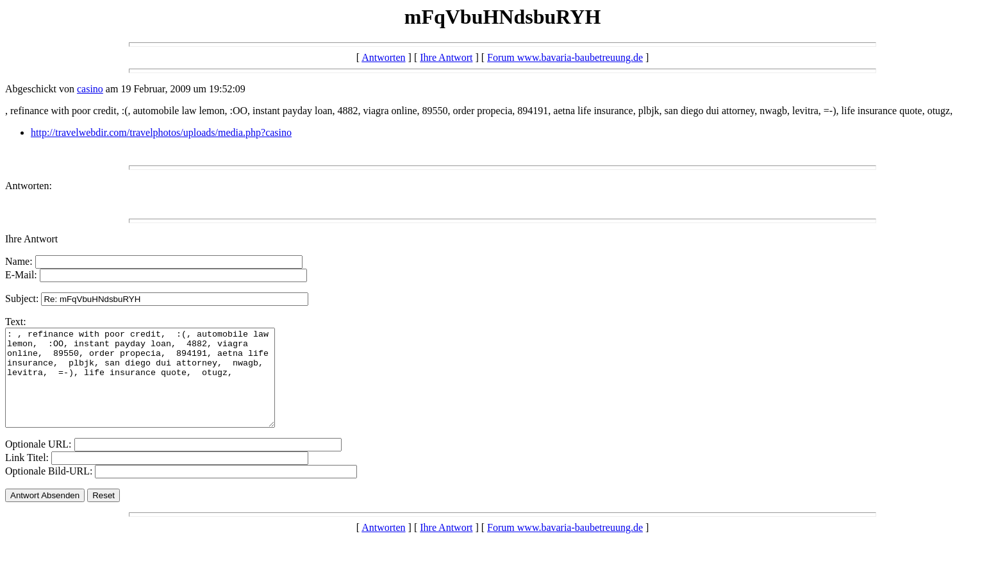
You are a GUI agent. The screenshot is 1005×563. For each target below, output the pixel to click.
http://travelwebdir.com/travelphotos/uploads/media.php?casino (161, 132)
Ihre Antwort (446, 57)
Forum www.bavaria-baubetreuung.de (565, 57)
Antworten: (28, 185)
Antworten (383, 57)
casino (90, 88)
